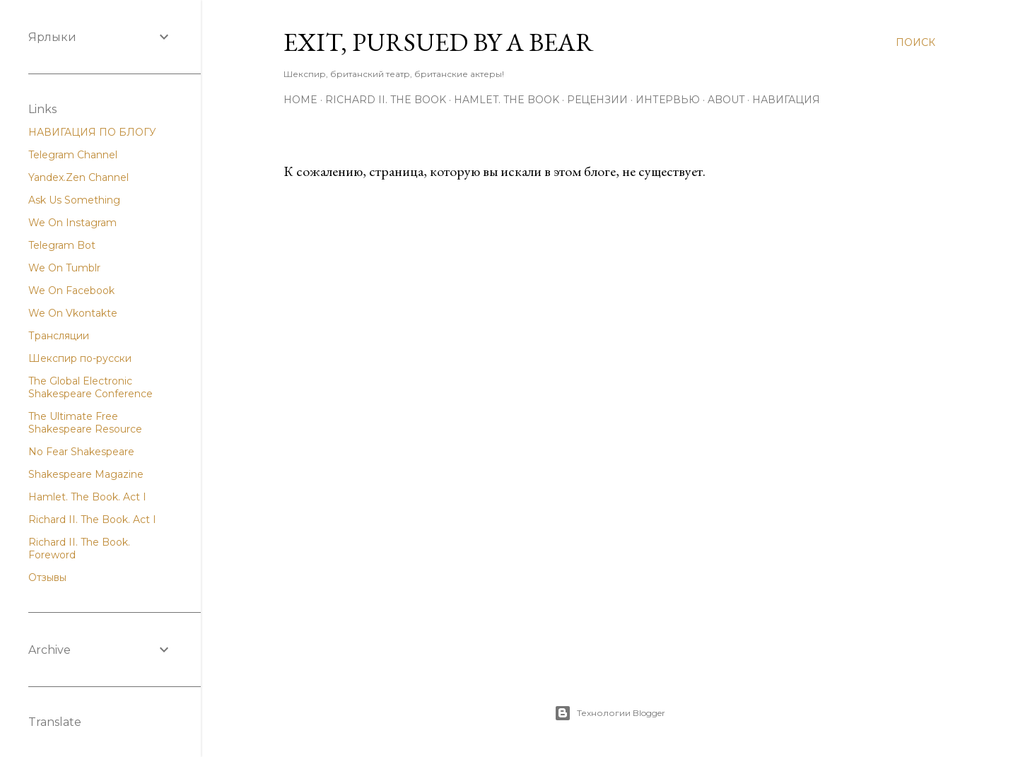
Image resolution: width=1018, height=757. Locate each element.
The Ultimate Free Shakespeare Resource (85, 422)
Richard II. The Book (385, 99)
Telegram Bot (61, 245)
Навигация (786, 99)
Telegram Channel (72, 154)
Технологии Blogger (609, 713)
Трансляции (58, 335)
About (726, 99)
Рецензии (597, 99)
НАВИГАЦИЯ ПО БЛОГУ (92, 132)
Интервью (668, 99)
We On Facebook (71, 290)
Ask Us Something (74, 200)
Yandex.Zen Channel (78, 177)
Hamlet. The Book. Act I (87, 497)
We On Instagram (72, 222)
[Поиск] (915, 42)
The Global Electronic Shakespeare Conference (90, 387)
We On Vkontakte (72, 313)
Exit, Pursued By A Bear (438, 42)
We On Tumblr (64, 268)
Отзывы (47, 577)
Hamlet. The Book (506, 99)
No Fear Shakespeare (81, 451)
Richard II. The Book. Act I (92, 519)
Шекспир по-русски (79, 358)
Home (300, 99)
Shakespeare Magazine (86, 474)
